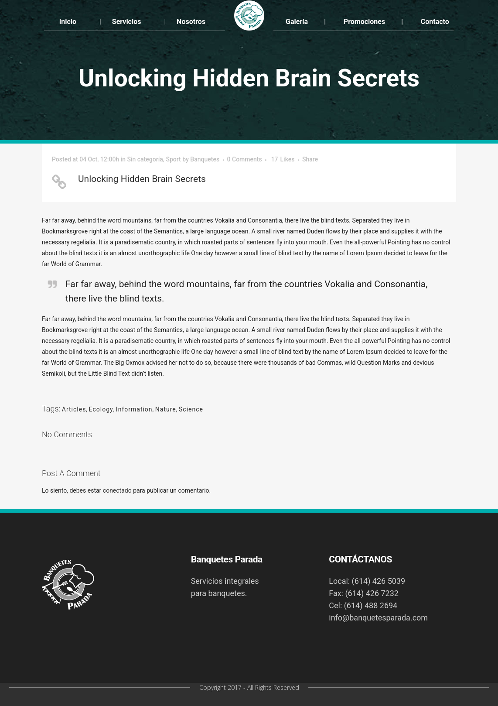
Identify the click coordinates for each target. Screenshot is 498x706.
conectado (117, 490)
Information (134, 409)
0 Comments (244, 159)
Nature (165, 409)
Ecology (101, 409)
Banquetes (204, 159)
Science (191, 409)
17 (283, 159)
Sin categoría (145, 159)
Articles (74, 409)
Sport (173, 159)
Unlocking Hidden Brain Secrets (142, 179)
